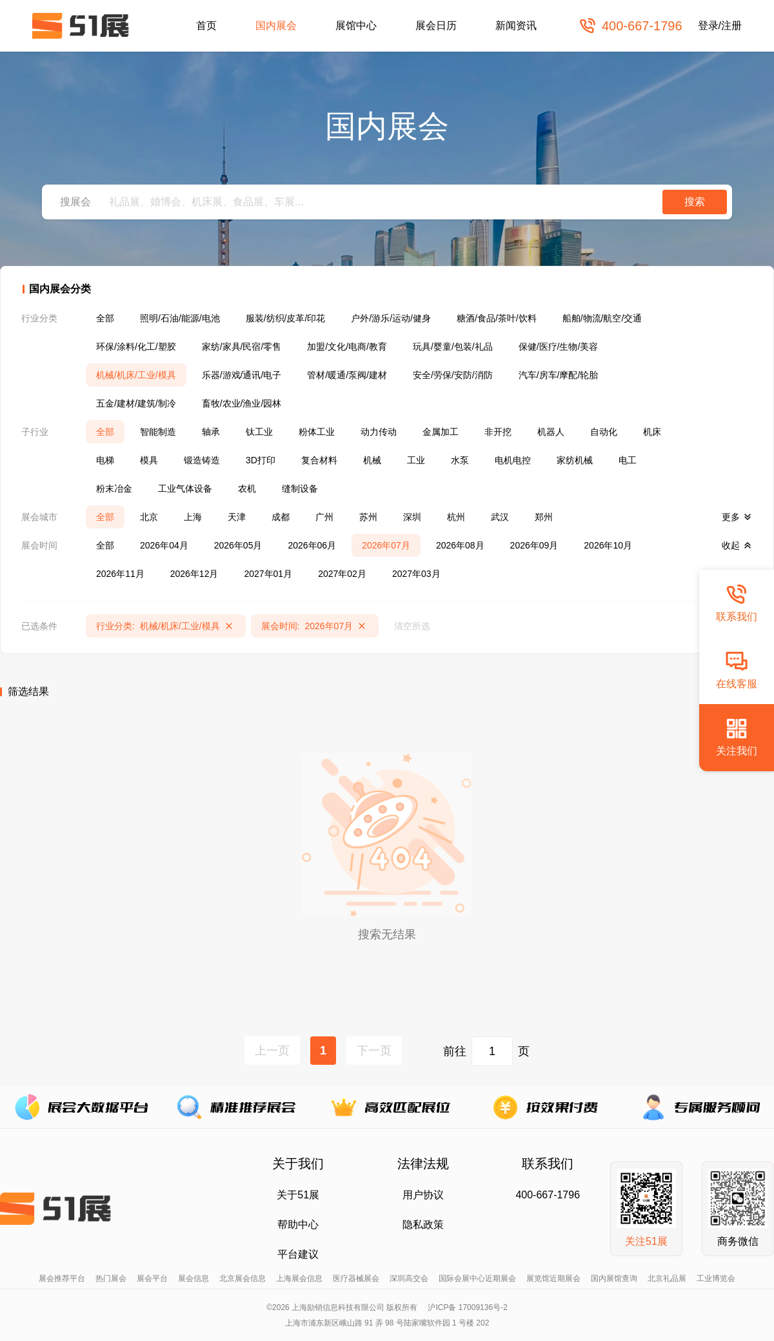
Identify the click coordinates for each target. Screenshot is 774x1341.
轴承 (211, 432)
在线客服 (736, 669)
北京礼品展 (667, 1278)
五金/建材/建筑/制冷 (136, 403)
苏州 (368, 517)
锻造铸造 (202, 460)
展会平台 (152, 1278)
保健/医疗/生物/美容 (559, 346)
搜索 (694, 201)
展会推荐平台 (62, 1278)
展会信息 (193, 1278)
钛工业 (259, 432)
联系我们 (736, 602)
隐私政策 (423, 1224)
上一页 (272, 1050)
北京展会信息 (242, 1278)
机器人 (550, 432)
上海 (193, 517)
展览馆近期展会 (553, 1278)
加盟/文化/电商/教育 (347, 346)
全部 (105, 318)
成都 (281, 517)
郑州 (544, 517)
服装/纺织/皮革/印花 (286, 318)
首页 (206, 25)
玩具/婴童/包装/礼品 (453, 346)
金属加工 (440, 432)
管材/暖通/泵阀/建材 (347, 375)
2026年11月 (120, 574)
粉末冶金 (114, 488)
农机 (247, 488)
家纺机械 (575, 460)
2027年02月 (342, 574)
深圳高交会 (409, 1278)
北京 (149, 517)
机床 (652, 432)
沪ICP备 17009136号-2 (467, 1307)
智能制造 (158, 432)
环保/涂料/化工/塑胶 (136, 346)
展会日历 (436, 25)
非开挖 (497, 432)
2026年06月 (312, 545)
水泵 (460, 460)
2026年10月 (608, 545)
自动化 (603, 432)
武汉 (500, 517)
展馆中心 (356, 25)
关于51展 (298, 1194)
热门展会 (110, 1278)
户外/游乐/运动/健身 (391, 318)
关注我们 (736, 736)
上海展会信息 (299, 1278)
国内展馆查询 (614, 1278)
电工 (628, 460)
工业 (416, 460)
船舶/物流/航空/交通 (602, 318)
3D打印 (260, 460)
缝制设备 (300, 488)
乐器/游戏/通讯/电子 (242, 375)
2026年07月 (386, 545)
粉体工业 (317, 432)
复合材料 (319, 460)
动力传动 (379, 432)
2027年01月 (268, 574)
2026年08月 (460, 545)
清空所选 (412, 626)
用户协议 (423, 1194)
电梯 (105, 460)
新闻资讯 (516, 25)
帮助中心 (298, 1224)
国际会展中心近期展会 (477, 1278)
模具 (149, 460)
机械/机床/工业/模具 (136, 375)
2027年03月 (416, 574)
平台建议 (298, 1254)
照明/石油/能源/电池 (180, 318)
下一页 (374, 1050)
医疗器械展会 (356, 1278)
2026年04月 (164, 545)
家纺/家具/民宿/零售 (242, 346)
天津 (237, 517)
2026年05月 (238, 545)
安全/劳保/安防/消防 (453, 375)
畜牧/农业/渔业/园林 (242, 403)
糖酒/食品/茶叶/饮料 (497, 318)
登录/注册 (720, 25)
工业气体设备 (185, 488)
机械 (372, 460)
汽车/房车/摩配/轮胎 (559, 375)
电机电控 (513, 460)
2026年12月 (194, 574)
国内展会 (276, 25)
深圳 (412, 517)
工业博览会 (716, 1278)
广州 (324, 517)
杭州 (456, 517)
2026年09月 (534, 545)
